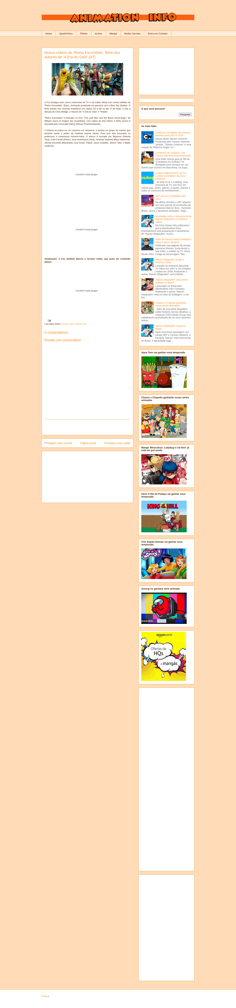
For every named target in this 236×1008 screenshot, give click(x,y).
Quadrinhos (66, 33)
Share (44, 996)
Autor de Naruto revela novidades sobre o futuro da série (173, 241)
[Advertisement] (87, 427)
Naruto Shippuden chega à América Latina (169, 261)
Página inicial (88, 443)
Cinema (65, 324)
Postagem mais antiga (117, 443)
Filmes (83, 33)
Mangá (113, 33)
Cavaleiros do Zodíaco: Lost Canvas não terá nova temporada (173, 154)
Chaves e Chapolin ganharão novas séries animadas (170, 304)
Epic (72, 324)
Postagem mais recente (58, 443)
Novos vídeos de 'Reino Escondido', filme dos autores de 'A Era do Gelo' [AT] (82, 54)
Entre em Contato (158, 33)
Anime (98, 33)
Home (48, 33)
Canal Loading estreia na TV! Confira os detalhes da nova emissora (170, 176)
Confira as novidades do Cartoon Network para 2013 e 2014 (172, 134)
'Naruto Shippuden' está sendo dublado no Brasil (171, 281)
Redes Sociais (132, 33)
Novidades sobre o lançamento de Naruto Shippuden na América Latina (173, 219)
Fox (85, 324)
